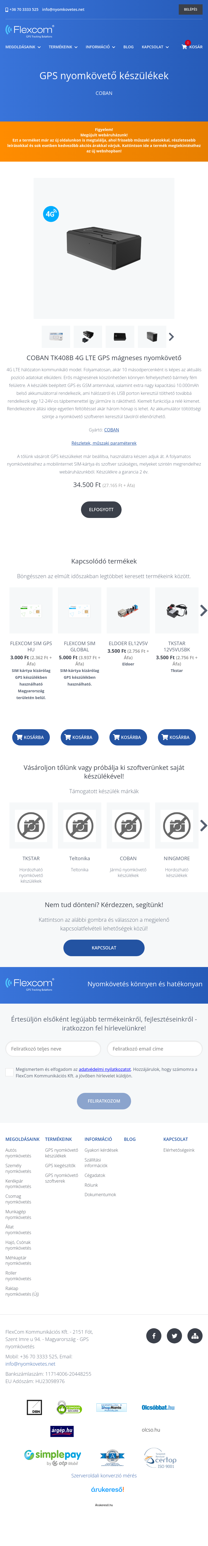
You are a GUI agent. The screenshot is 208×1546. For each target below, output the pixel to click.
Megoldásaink (20, 47)
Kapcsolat (152, 47)
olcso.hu (151, 1429)
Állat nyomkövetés (18, 1229)
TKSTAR (31, 858)
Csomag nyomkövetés (18, 1199)
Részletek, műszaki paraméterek (104, 443)
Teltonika (79, 858)
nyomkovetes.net (29, 32)
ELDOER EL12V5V (128, 643)
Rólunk (91, 1185)
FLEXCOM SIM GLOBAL (79, 646)
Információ (98, 47)
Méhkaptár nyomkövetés (18, 1260)
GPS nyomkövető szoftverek (61, 1178)
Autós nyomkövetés (18, 1153)
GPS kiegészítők (60, 1166)
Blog (128, 47)
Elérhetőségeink (178, 1150)
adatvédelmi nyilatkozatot (105, 1069)
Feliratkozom (104, 1101)
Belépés (190, 9)
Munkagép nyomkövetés (18, 1214)
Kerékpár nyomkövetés (18, 1184)
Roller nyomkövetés (18, 1276)
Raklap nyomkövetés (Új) (22, 1291)
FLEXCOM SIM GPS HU (31, 646)
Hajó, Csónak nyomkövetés (18, 1245)
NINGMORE (177, 858)
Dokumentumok (100, 1195)
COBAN (104, 93)
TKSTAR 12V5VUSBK (177, 646)
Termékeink (60, 47)
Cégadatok (94, 1175)
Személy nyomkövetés (18, 1168)
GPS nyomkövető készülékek (103, 75)
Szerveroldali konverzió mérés (104, 1475)
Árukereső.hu (104, 1505)
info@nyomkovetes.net (63, 9)
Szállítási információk (95, 1163)
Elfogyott (101, 510)
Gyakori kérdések (101, 1150)
